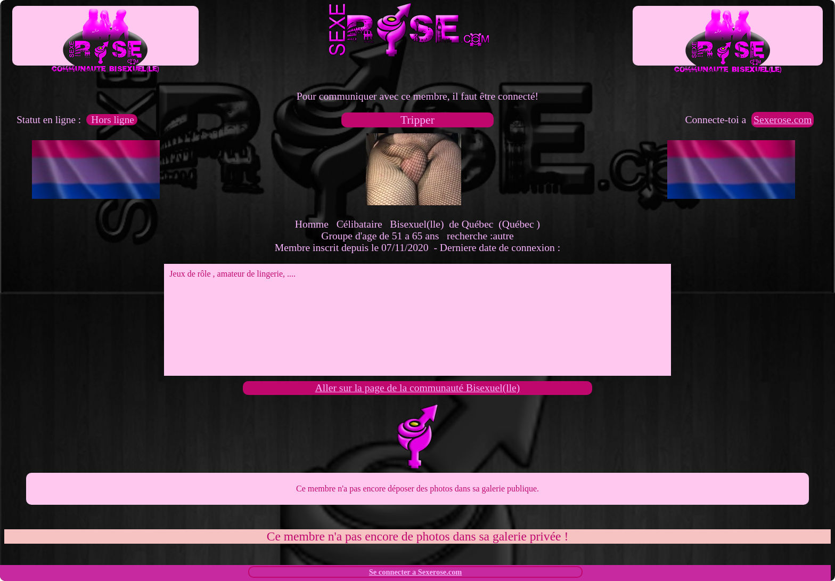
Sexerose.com (783, 119)
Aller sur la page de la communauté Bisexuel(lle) (417, 387)
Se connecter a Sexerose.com (415, 572)
